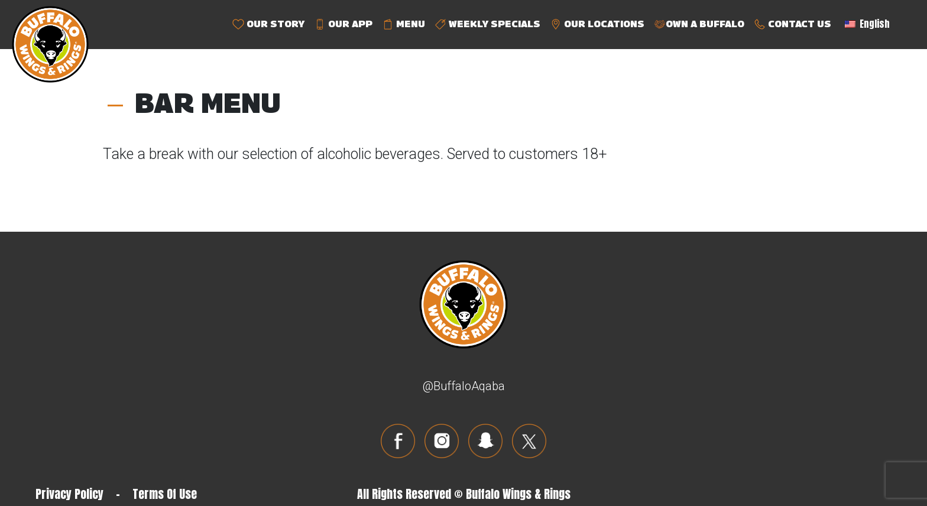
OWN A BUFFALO (699, 24)
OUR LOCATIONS (597, 24)
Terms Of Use (164, 494)
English (867, 24)
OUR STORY (268, 24)
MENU (403, 24)
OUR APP (343, 24)
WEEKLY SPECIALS (487, 24)
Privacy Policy (69, 494)
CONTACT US (792, 24)
